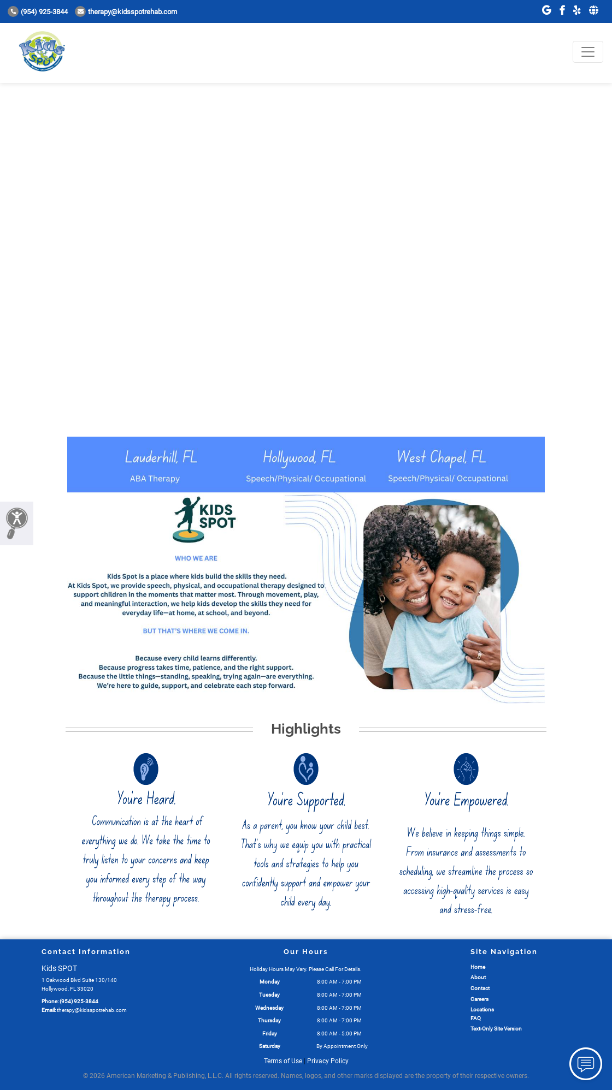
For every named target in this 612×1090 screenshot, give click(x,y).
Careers (479, 999)
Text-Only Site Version (496, 1028)
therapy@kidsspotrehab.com (126, 12)
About (478, 977)
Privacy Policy (328, 1061)
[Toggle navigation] (588, 52)
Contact (480, 988)
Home (477, 966)
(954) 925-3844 (38, 12)
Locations (482, 1009)
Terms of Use (283, 1061)
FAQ (475, 1018)
